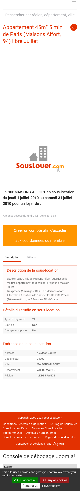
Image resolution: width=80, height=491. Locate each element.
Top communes (13, 432)
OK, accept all (25, 480)
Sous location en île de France (22, 437)
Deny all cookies (54, 480)
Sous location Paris (15, 428)
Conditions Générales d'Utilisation (24, 424)
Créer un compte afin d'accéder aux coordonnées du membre (40, 235)
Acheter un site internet (41, 432)
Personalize (30, 485)
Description (12, 257)
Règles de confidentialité (60, 437)
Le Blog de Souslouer (63, 424)
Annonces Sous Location (47, 428)
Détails (31, 257)
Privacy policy (51, 485)
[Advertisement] (40, 87)
